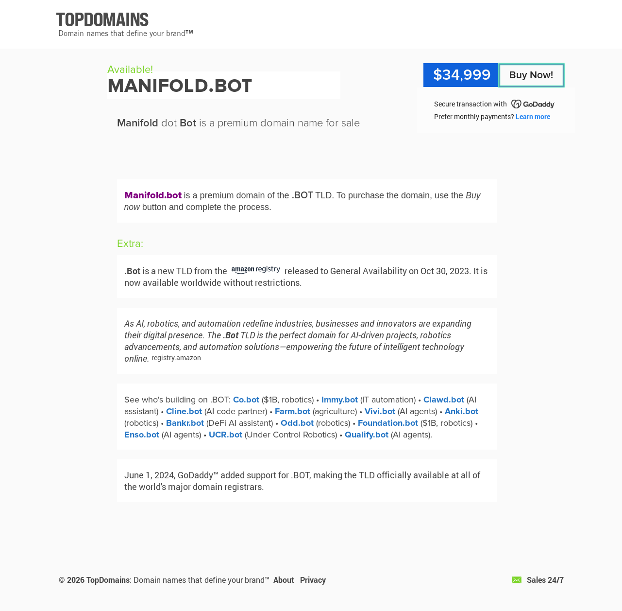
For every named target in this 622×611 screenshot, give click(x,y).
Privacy (313, 580)
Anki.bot (461, 411)
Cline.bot (184, 411)
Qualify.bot (366, 434)
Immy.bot (339, 399)
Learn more (533, 116)
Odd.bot (297, 423)
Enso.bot (141, 434)
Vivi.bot (380, 411)
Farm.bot (292, 411)
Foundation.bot (388, 423)
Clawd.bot (443, 399)
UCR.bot (225, 434)
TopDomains (108, 580)
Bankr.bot (185, 423)
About (283, 580)
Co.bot (246, 399)
